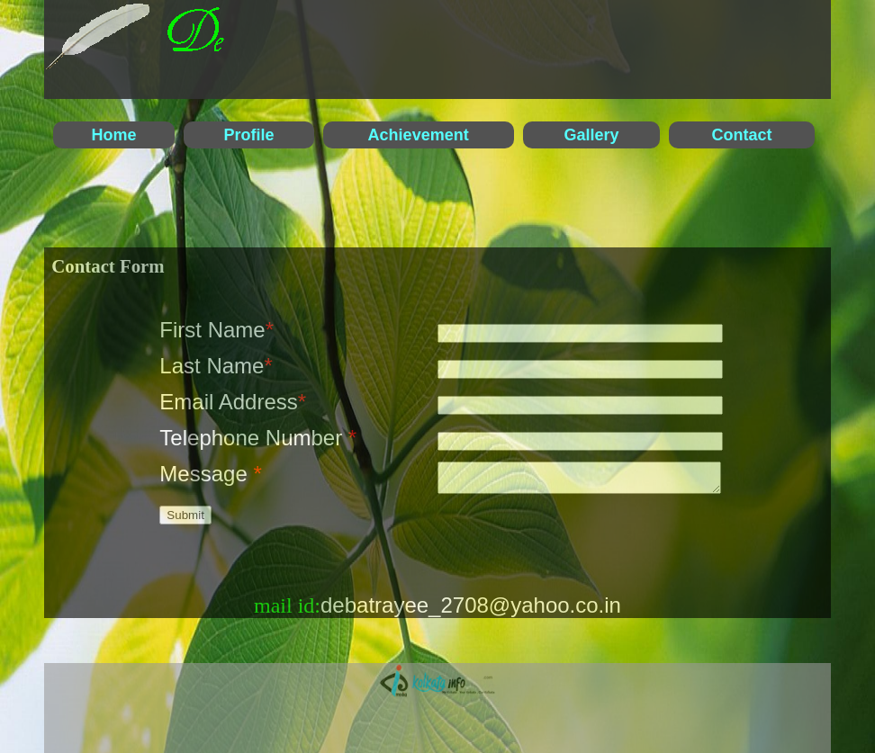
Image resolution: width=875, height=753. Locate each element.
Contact (742, 135)
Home (113, 135)
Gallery (591, 135)
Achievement (418, 135)
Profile (248, 135)
